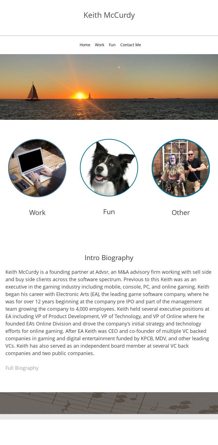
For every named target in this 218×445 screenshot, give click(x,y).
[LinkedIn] (179, 17)
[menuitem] (84, 46)
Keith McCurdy (109, 15)
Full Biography (21, 368)
